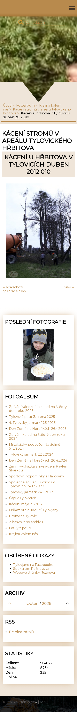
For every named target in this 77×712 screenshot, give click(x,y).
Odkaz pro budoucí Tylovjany (33, 510)
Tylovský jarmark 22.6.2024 (31, 454)
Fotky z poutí (20, 528)
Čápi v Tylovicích (22, 498)
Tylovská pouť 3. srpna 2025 (32, 417)
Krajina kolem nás (23, 534)
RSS (43, 702)
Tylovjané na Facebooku (33, 565)
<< (10, 603)
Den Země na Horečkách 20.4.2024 (38, 460)
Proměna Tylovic (23, 516)
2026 (46, 603)
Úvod (7, 105)
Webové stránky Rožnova (34, 573)
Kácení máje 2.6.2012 (26, 504)
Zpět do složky (14, 291)
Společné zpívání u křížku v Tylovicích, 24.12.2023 (32, 484)
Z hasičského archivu (26, 522)
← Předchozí (12, 287)
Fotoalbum (25, 105)
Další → (69, 287)
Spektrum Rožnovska (31, 569)
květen (32, 603)
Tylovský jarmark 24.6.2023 (31, 492)
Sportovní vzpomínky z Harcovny (36, 476)
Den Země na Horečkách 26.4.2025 (38, 429)
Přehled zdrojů (21, 632)
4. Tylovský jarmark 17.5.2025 (32, 423)
